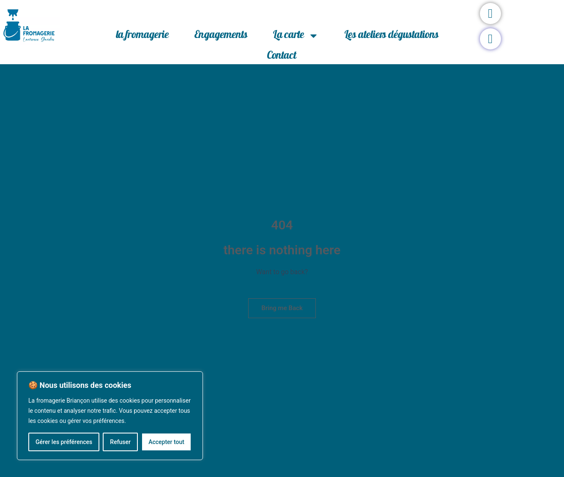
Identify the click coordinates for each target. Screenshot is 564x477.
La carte (296, 35)
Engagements (220, 35)
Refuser (120, 442)
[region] (110, 415)
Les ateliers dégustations (391, 35)
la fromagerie (142, 35)
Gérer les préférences (64, 442)
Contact (281, 56)
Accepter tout (166, 442)
